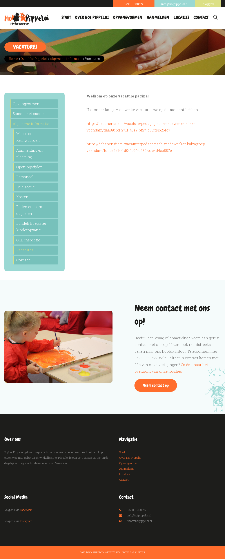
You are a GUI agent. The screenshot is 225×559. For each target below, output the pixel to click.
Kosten (22, 196)
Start (66, 17)
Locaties (181, 17)
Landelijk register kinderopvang (31, 226)
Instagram (26, 521)
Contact (201, 17)
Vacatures (24, 250)
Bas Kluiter (137, 552)
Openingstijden (29, 167)
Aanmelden (158, 17)
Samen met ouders (29, 113)
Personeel (24, 176)
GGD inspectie (28, 240)
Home (13, 59)
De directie (25, 187)
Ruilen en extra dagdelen (29, 210)
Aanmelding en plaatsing (29, 153)
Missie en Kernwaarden (28, 136)
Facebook (26, 510)
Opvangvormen (127, 17)
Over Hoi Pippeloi (92, 17)
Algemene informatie (66, 59)
